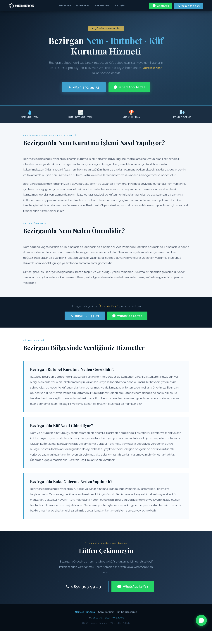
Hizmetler (83, 5)
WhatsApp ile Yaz (129, 87)
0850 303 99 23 (188, 5)
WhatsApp (161, 5)
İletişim (120, 5)
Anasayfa (64, 5)
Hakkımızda (102, 5)
